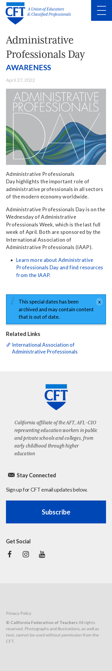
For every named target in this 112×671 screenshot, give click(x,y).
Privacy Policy (18, 613)
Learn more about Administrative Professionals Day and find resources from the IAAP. (59, 267)
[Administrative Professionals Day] (56, 127)
